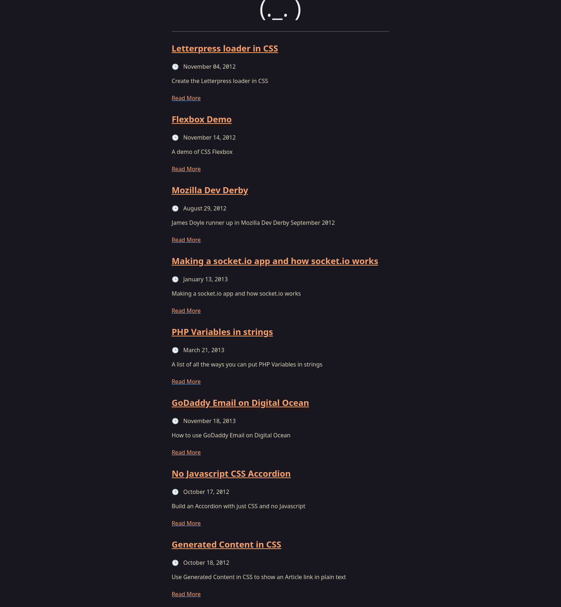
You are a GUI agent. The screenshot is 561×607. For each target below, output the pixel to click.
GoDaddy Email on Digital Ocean (240, 402)
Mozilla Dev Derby (210, 190)
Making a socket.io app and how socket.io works (275, 261)
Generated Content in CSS (226, 544)
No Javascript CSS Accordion (231, 473)
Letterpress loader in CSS (225, 48)
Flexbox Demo (202, 119)
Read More (186, 98)
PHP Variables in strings (222, 332)
